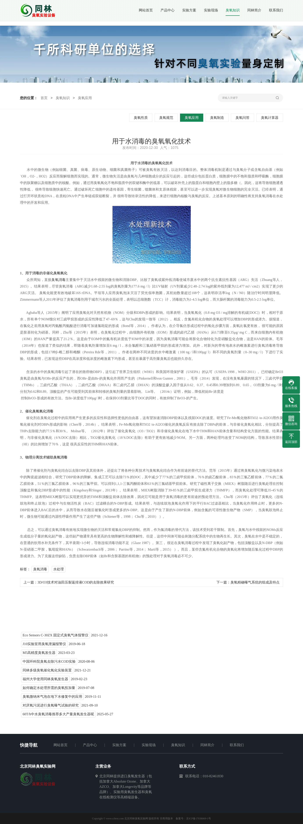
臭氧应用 (84, 98)
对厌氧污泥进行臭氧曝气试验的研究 (51, 707)
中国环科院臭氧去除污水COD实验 (49, 663)
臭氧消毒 (58, 282)
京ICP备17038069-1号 (198, 818)
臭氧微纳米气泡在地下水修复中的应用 (52, 698)
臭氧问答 (244, 117)
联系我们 (237, 745)
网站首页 (60, 745)
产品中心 (90, 745)
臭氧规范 (167, 117)
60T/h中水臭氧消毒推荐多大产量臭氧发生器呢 (58, 716)
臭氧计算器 (271, 117)
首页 (42, 98)
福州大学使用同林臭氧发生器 (45, 681)
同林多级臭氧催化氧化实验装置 (47, 672)
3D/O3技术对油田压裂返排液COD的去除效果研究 (75, 584)
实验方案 (119, 745)
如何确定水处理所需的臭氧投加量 (49, 690)
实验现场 (149, 745)
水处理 (58, 571)
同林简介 (207, 745)
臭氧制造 (218, 117)
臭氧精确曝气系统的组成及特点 (255, 584)
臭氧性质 (142, 117)
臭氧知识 (62, 98)
